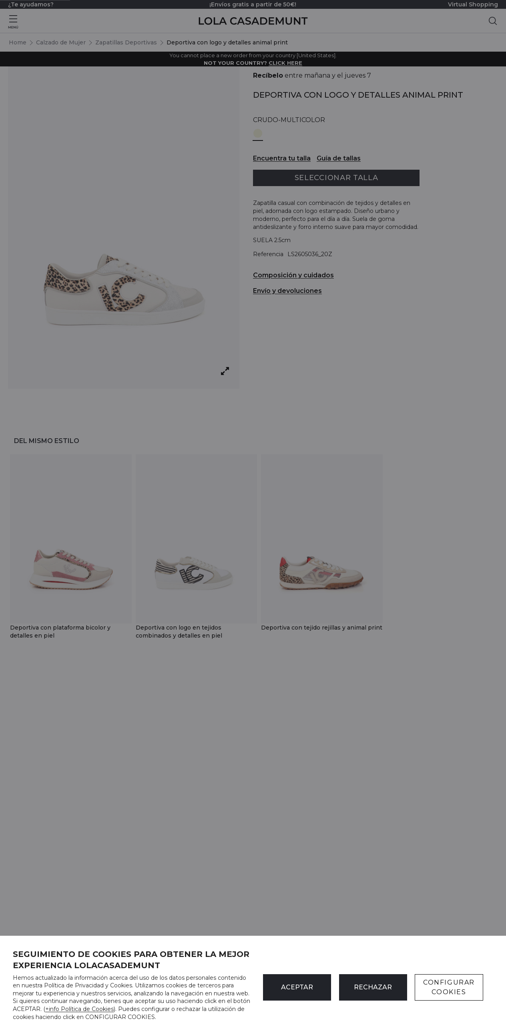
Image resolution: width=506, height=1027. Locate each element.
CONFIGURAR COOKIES (449, 987)
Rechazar (373, 987)
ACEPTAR (297, 987)
